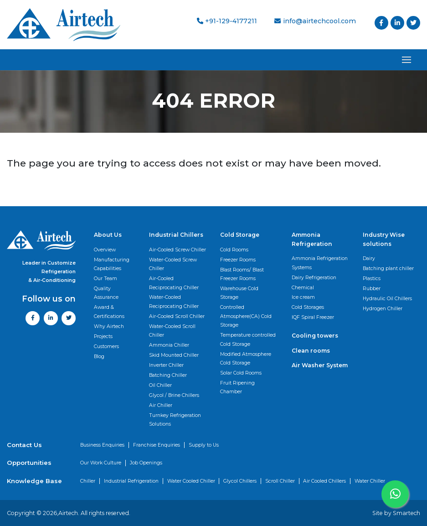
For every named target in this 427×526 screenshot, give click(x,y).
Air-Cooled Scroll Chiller (177, 316)
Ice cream (303, 297)
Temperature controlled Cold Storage (248, 339)
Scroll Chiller (280, 481)
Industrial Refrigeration (131, 481)
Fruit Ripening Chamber (237, 387)
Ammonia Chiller (169, 345)
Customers (106, 346)
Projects (103, 336)
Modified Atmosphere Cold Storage (245, 358)
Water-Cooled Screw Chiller (173, 264)
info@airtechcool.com (314, 21)
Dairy (369, 258)
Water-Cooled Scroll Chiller (172, 330)
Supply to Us (204, 445)
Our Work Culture (100, 463)
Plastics (372, 278)
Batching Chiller (168, 375)
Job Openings (146, 463)
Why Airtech (109, 326)
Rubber (372, 289)
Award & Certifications (109, 311)
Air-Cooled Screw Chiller (177, 250)
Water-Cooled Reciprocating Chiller (174, 301)
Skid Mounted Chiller (174, 355)
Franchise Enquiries (156, 445)
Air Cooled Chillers (324, 481)
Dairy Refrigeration (314, 278)
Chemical (303, 288)
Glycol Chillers (240, 481)
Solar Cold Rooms (241, 373)
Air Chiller (160, 405)
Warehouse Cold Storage (239, 293)
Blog (99, 356)
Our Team (105, 278)
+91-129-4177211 (227, 21)
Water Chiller (370, 481)
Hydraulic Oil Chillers (387, 299)
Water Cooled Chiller (191, 481)
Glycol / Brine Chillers (174, 395)
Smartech (406, 513)
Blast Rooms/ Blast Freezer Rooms (242, 274)
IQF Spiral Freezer (313, 317)
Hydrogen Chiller (382, 309)
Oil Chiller (160, 385)
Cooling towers (315, 335)
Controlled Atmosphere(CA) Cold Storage (246, 316)
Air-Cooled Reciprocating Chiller (174, 283)
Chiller (87, 481)
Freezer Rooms (238, 260)
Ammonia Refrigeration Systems (320, 262)
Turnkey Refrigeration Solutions (175, 419)
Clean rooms (311, 350)
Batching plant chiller (388, 268)
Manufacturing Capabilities (111, 264)
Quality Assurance (106, 293)
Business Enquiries (102, 445)
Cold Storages (308, 307)
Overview (105, 250)
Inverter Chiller (166, 365)
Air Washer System (320, 365)
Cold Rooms (234, 250)
